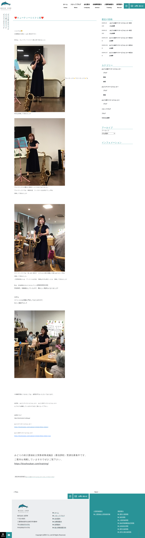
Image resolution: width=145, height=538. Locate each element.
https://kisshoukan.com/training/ (31, 463)
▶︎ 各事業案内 (57, 521)
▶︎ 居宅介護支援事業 (124, 532)
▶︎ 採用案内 (56, 524)
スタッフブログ (47, 476)
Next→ (97, 492)
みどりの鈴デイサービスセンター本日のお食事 (121, 24)
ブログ (52, 476)
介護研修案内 (98, 511)
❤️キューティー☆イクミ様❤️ (29, 17)
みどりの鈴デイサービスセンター (34, 476)
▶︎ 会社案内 (56, 518)
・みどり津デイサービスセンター (6, 20)
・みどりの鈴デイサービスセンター (8, 21)
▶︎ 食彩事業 (121, 517)
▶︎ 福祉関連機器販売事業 (126, 523)
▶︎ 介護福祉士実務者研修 (102, 514)
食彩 (104, 81)
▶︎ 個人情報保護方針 (59, 527)
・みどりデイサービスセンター (3, 20)
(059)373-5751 (25, 524)
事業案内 (121, 511)
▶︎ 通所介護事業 (123, 514)
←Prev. (15, 492)
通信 (104, 77)
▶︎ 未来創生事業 (123, 526)
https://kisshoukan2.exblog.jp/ (22, 418)
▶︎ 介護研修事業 (123, 520)
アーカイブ (105, 130)
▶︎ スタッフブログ (59, 516)
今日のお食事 (105, 118)
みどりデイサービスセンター (110, 87)
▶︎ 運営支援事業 (123, 529)
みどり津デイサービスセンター (111, 100)
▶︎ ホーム (56, 513)
